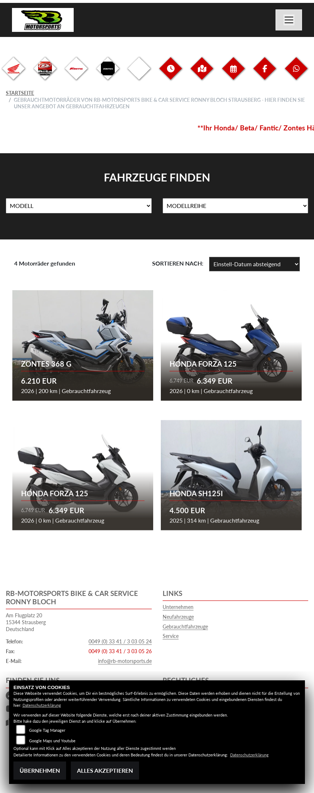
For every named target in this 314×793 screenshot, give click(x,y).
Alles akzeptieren (105, 770)
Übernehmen (40, 770)
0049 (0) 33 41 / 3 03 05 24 (120, 641)
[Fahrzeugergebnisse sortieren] (254, 264)
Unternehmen (178, 607)
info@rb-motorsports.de (125, 661)
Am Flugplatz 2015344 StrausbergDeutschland (26, 622)
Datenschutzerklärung (42, 705)
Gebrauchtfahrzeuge (185, 626)
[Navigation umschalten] (289, 19)
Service (171, 636)
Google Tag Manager (47, 730)
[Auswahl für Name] (79, 205)
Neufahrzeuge (178, 617)
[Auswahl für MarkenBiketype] (236, 205)
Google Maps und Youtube (52, 740)
